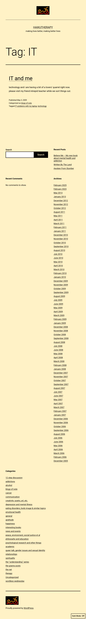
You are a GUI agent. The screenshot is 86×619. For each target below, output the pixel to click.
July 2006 (58, 438)
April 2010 (58, 265)
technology (42, 106)
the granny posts (13, 566)
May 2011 (58, 216)
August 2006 (59, 434)
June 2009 (58, 304)
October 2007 (60, 380)
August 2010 (59, 250)
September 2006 (61, 430)
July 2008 (58, 346)
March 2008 (59, 361)
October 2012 (60, 208)
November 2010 (61, 239)
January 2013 (60, 196)
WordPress (28, 608)
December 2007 (61, 373)
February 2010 (60, 273)
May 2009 (58, 308)
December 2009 (61, 281)
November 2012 (61, 204)
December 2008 (61, 327)
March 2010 (59, 269)
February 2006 (60, 457)
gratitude (10, 520)
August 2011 (59, 212)
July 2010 (58, 254)
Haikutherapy (43, 27)
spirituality (10, 558)
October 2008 (60, 334)
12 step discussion (14, 478)
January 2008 (60, 369)
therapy (9, 573)
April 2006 (58, 449)
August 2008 (59, 342)
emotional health (13, 512)
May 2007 (58, 399)
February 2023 (60, 189)
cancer (9, 493)
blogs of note (26, 103)
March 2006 (59, 453)
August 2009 (59, 296)
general (9, 516)
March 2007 (59, 407)
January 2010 (60, 277)
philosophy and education (17, 539)
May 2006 (58, 445)
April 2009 (58, 311)
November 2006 (61, 422)
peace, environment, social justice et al (23, 535)
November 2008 (61, 331)
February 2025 (60, 185)
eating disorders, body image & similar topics (26, 508)
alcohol (9, 485)
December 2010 (61, 235)
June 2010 (58, 258)
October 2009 (60, 288)
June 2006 (58, 442)
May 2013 (58, 193)
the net (9, 569)
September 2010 (61, 246)
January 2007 (60, 415)
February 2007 (60, 411)
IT (16, 106)
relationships (11, 554)
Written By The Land (63, 164)
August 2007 (59, 388)
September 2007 (61, 384)
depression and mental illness (19, 504)
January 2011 (60, 231)
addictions (10, 481)
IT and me (20, 78)
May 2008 (58, 354)
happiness (10, 523)
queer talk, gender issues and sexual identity (25, 550)
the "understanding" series (17, 562)
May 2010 (58, 262)
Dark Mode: (78, 616)
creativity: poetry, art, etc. (17, 500)
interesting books (13, 527)
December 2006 (61, 419)
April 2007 (58, 403)
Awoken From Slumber (64, 168)
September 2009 (61, 292)
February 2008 (60, 365)
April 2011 (58, 220)
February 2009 (60, 319)
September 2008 (61, 338)
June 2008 (58, 350)
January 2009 (60, 323)
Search (9, 150)
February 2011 (60, 227)
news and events (13, 531)
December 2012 (61, 200)
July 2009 (58, 300)
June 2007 (58, 396)
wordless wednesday (15, 581)
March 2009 (59, 315)
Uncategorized (12, 577)
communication (13, 497)
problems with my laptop (27, 106)
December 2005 (61, 461)
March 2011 (59, 223)
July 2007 (58, 392)
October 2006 (60, 426)
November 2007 (61, 376)
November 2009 (61, 285)
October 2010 (60, 243)
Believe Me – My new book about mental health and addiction (66, 158)
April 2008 (58, 357)
